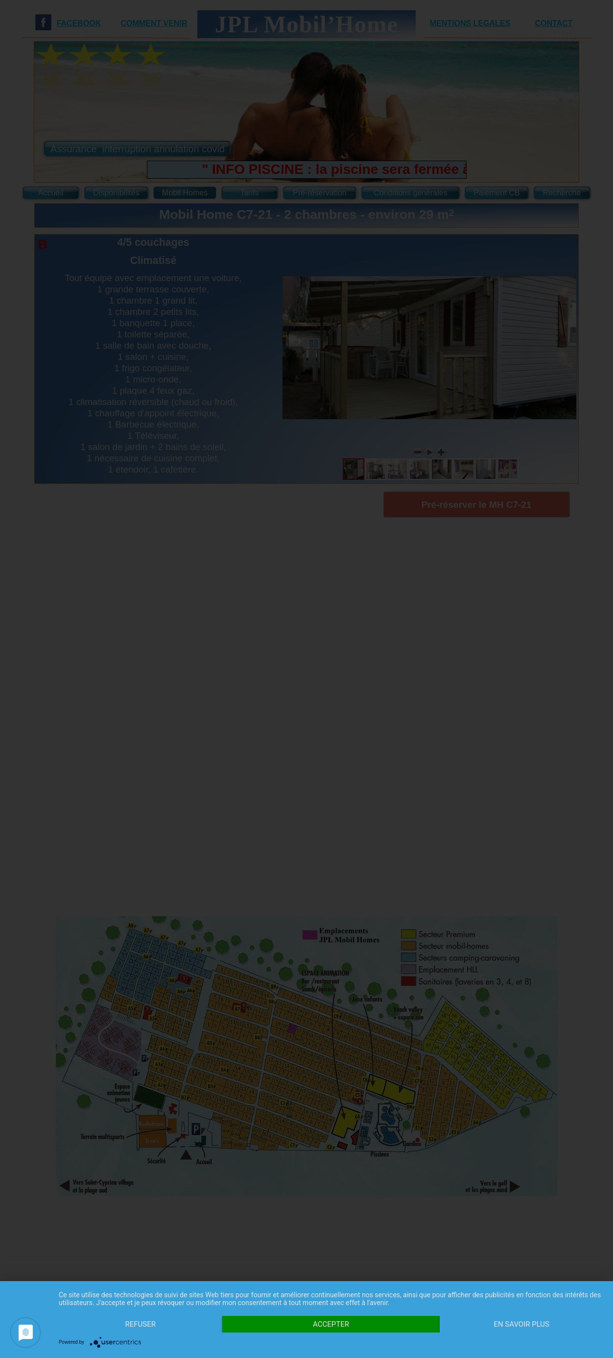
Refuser (140, 1324)
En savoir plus (521, 1324)
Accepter (331, 1324)
